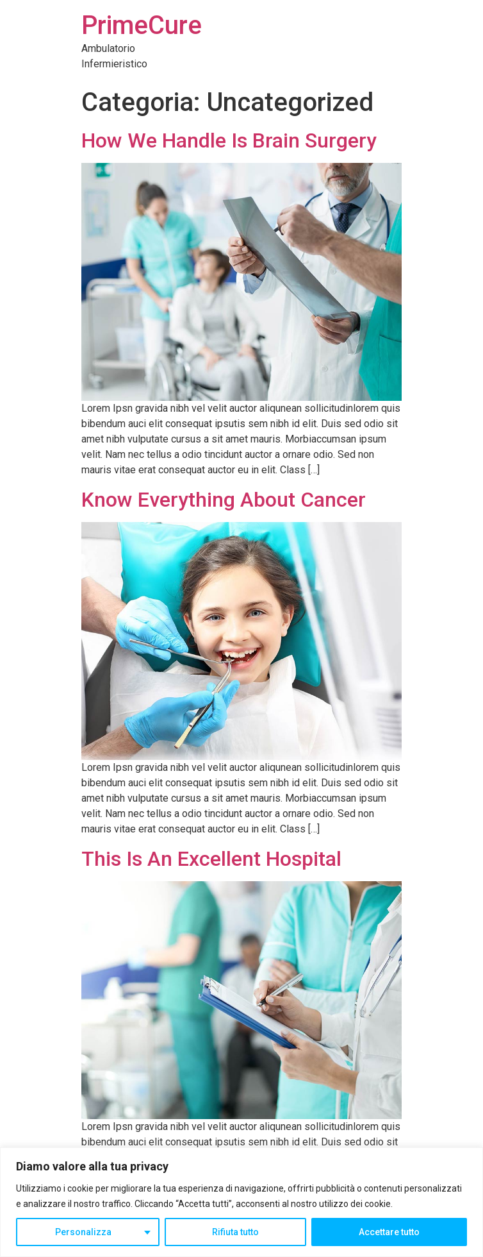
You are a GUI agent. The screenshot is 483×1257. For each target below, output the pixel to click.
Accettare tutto (389, 1232)
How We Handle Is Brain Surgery (229, 140)
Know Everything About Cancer (223, 499)
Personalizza (83, 1232)
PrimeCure (141, 25)
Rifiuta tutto (235, 1232)
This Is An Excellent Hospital (211, 859)
